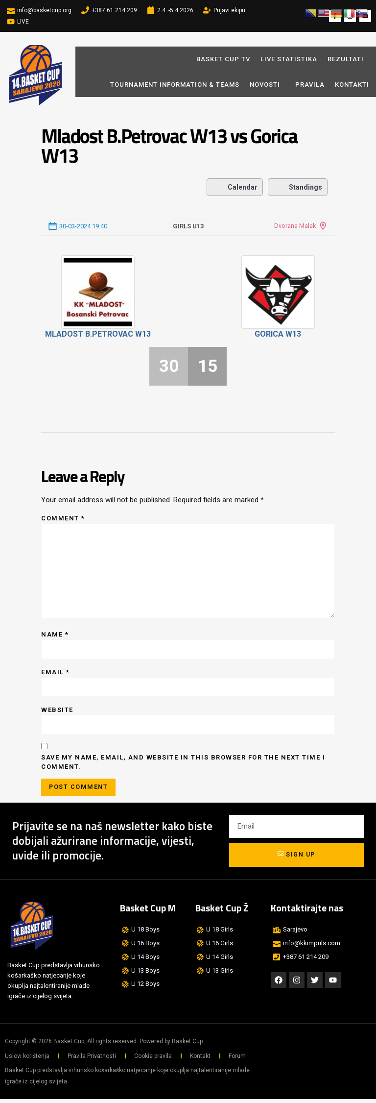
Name (55, 636)
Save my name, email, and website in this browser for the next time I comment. (183, 765)
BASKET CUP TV (223, 59)
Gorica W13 (278, 334)
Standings (297, 187)
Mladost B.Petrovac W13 (98, 334)
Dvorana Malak (295, 225)
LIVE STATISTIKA (288, 59)
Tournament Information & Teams (174, 84)
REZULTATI (346, 59)
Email (55, 674)
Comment (63, 518)
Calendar (235, 187)
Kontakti (352, 84)
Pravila (310, 84)
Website (57, 712)
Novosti (267, 84)
